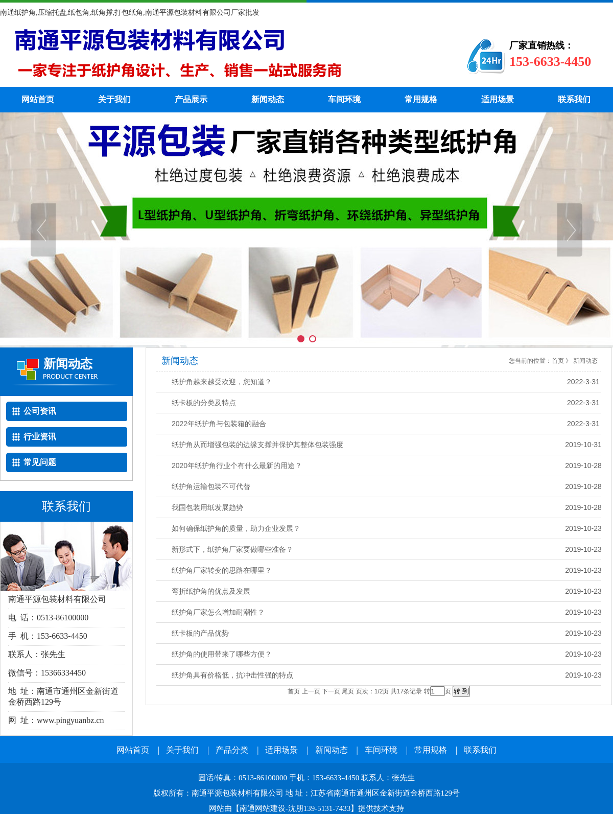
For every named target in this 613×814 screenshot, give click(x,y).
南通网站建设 (263, 808)
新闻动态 (267, 99)
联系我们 (574, 99)
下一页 (331, 691)
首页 (558, 360)
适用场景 (497, 99)
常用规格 (421, 99)
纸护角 (217, 56)
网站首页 (37, 99)
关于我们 (114, 99)
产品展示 (191, 99)
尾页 (348, 691)
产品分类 (232, 750)
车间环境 (344, 99)
